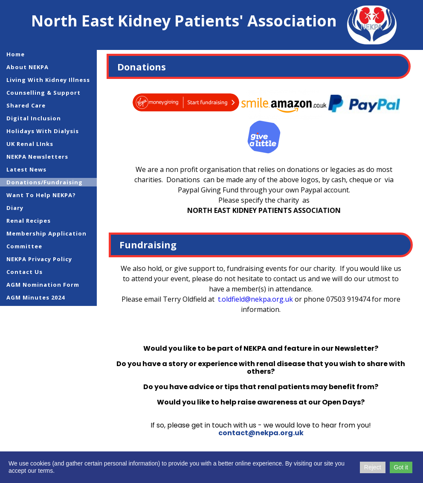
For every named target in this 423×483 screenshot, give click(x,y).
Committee (24, 246)
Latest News (26, 169)
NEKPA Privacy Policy (39, 259)
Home (15, 54)
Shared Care (26, 105)
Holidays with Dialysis (42, 131)
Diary (14, 208)
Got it (401, 467)
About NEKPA (27, 67)
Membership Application (46, 233)
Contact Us (24, 272)
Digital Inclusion (33, 118)
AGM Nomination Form (42, 284)
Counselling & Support (43, 92)
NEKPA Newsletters (37, 156)
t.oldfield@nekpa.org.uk (255, 299)
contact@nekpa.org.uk (261, 433)
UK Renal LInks (29, 144)
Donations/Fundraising (44, 182)
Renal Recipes (28, 220)
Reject (372, 467)
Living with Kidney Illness (48, 80)
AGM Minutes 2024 (35, 297)
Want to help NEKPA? (41, 195)
